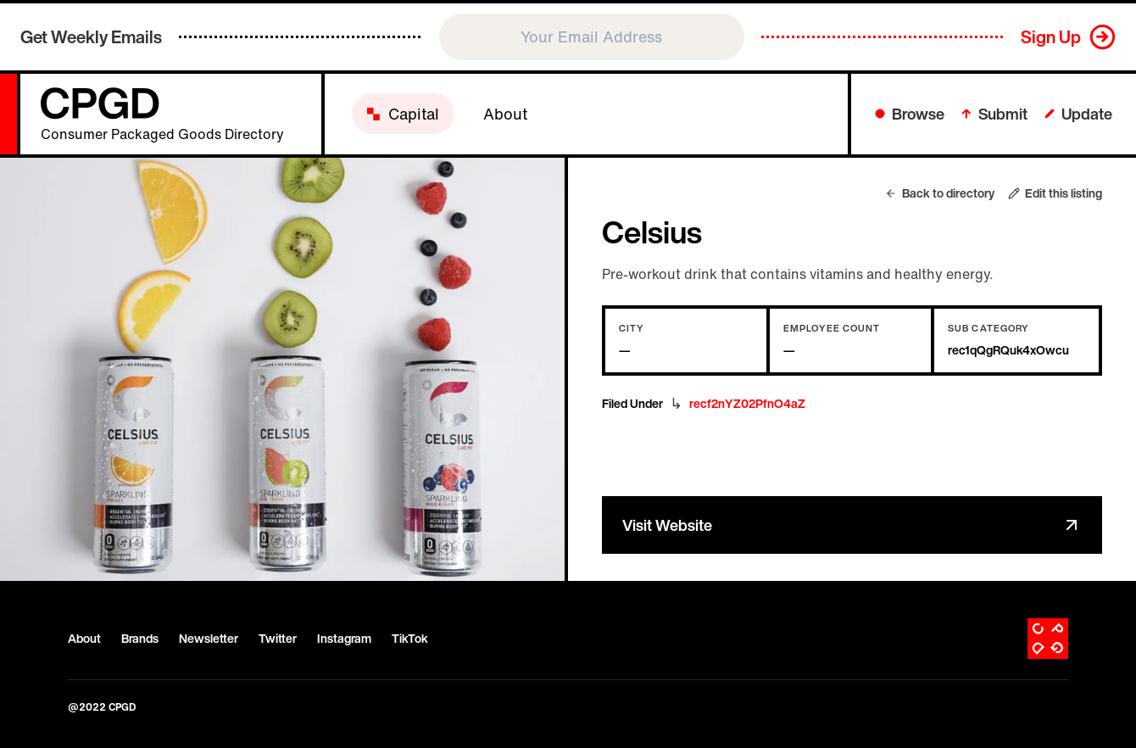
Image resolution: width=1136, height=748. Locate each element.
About (84, 638)
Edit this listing (1055, 193)
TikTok (410, 638)
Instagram (344, 638)
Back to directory (939, 193)
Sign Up (1051, 37)
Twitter (278, 638)
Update (1078, 114)
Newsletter (208, 638)
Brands (140, 638)
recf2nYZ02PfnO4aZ (747, 403)
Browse (909, 114)
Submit (994, 114)
